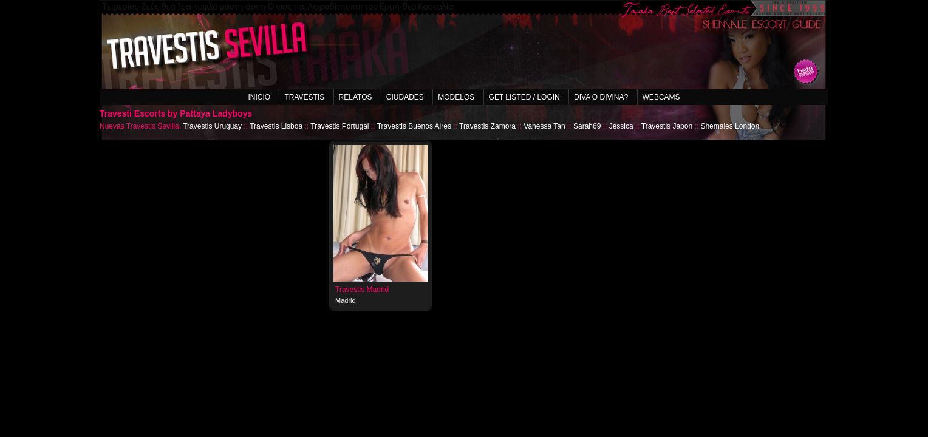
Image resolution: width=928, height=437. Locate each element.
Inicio (259, 97)
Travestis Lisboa (276, 126)
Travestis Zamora (487, 126)
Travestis (304, 97)
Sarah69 (587, 126)
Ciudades (405, 97)
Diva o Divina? (601, 97)
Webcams (661, 97)
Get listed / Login (524, 97)
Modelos (456, 97)
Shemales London (729, 126)
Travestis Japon (666, 126)
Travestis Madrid (362, 289)
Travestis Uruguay (212, 126)
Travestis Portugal (339, 126)
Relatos (355, 97)
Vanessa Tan (544, 126)
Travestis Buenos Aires (414, 126)
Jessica (621, 126)
